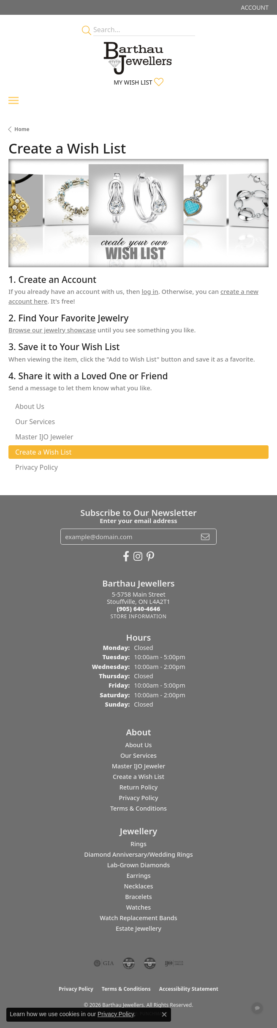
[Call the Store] (138, 609)
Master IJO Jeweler (139, 766)
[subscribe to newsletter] (205, 536)
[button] (254, 7)
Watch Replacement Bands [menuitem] (138, 918)
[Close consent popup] (164, 1014)
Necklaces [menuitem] (138, 886)
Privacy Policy (138, 798)
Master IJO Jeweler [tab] (44, 436)
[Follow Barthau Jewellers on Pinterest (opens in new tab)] (150, 556)
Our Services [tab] (35, 421)
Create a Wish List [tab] (43, 452)
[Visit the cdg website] (128, 963)
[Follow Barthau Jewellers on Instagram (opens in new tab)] (137, 556)
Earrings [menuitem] (138, 876)
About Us (138, 745)
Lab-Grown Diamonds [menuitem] (138, 865)
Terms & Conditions (138, 808)
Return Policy (138, 787)
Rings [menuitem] (138, 844)
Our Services (138, 755)
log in (149, 291)
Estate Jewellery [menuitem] (138, 928)
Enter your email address (138, 520)
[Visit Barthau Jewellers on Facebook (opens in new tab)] (126, 556)
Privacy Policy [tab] (36, 467)
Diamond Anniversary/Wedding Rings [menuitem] (138, 854)
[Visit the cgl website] (150, 963)
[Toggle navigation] (13, 100)
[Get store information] (138, 616)
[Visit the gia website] (104, 963)
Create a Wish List (138, 777)
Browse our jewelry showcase (52, 330)
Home (22, 129)
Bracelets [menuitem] (138, 897)
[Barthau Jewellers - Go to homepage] (138, 56)
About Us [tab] (29, 406)
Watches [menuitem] (138, 907)
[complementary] (216, 981)
